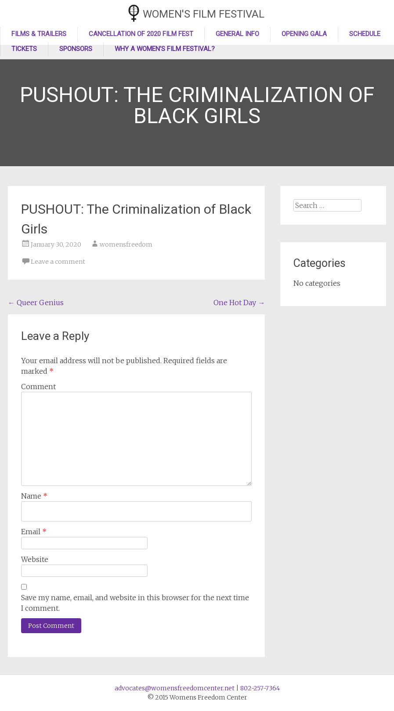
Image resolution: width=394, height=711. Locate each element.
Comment (38, 386)
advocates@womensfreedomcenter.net (175, 688)
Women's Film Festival (203, 14)
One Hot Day (239, 302)
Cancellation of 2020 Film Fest (141, 34)
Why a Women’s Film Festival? (165, 49)
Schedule (364, 34)
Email (34, 531)
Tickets (24, 49)
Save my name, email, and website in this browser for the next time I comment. (135, 603)
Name (34, 496)
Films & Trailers (38, 34)
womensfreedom (126, 244)
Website (34, 559)
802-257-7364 (260, 688)
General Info (237, 34)
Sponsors (75, 49)
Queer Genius (36, 302)
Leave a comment (58, 262)
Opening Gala (304, 34)
